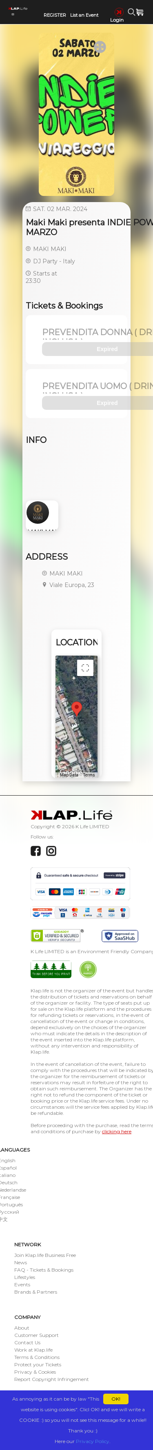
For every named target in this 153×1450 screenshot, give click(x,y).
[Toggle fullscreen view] (85, 668)
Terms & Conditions (37, 1357)
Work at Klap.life (33, 1350)
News (20, 1262)
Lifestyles (24, 1277)
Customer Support (36, 1335)
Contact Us (27, 1342)
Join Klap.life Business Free (45, 1255)
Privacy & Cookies (35, 1372)
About (21, 1328)
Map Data (69, 775)
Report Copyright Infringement (51, 1379)
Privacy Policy (92, 1441)
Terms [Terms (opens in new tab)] (89, 775)
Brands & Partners (35, 1292)
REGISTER (55, 15)
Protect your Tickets (37, 1364)
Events (22, 1284)
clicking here (116, 1131)
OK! (115, 1399)
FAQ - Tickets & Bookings (43, 1270)
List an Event (84, 15)
